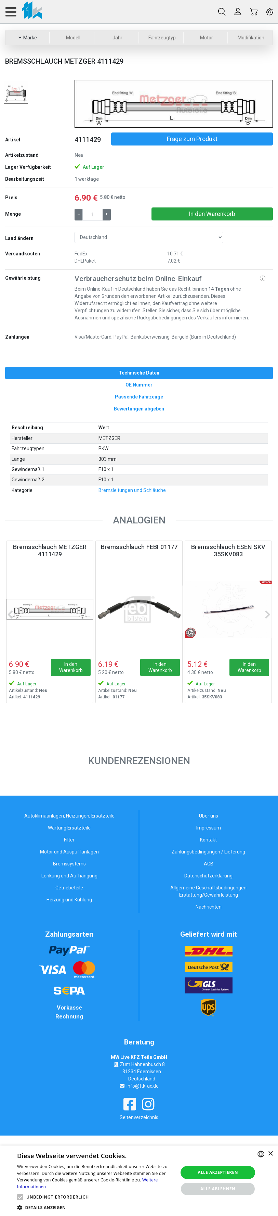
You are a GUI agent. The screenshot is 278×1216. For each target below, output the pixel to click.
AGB (208, 863)
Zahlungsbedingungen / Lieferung (208, 851)
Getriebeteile (69, 887)
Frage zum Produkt (192, 139)
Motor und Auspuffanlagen (69, 851)
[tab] (139, 373)
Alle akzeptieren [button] (218, 1172)
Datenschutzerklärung (208, 875)
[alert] (139, 1180)
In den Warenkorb (212, 214)
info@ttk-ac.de (143, 1086)
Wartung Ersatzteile (69, 828)
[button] (89, 104)
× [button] (270, 1153)
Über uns (208, 816)
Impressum (208, 828)
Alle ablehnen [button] (217, 1189)
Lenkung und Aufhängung (69, 875)
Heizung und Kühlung (69, 899)
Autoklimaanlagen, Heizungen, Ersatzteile (69, 816)
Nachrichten (209, 907)
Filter (69, 840)
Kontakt (208, 840)
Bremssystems (69, 863)
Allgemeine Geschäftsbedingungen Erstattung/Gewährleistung (208, 891)
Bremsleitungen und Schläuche (132, 490)
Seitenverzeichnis (139, 1117)
